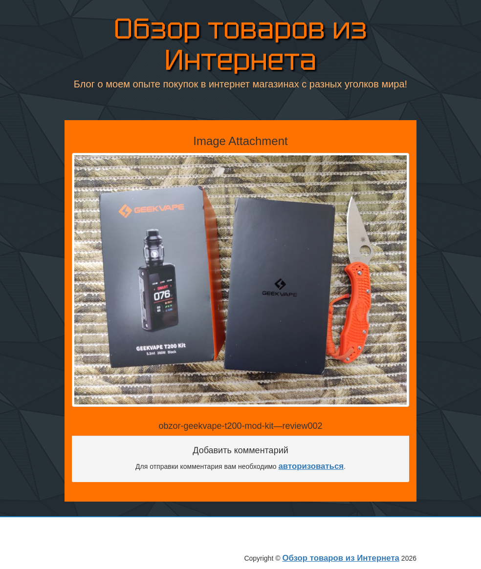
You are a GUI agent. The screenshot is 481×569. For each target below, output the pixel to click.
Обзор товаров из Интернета (240, 46)
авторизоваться (311, 466)
